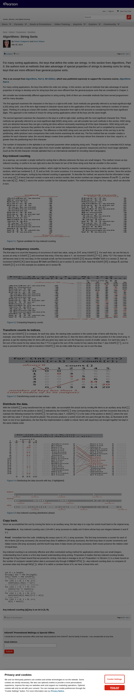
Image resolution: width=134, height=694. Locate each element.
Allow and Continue (114, 687)
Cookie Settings (114, 679)
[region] (67, 682)
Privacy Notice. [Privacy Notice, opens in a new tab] (58, 691)
